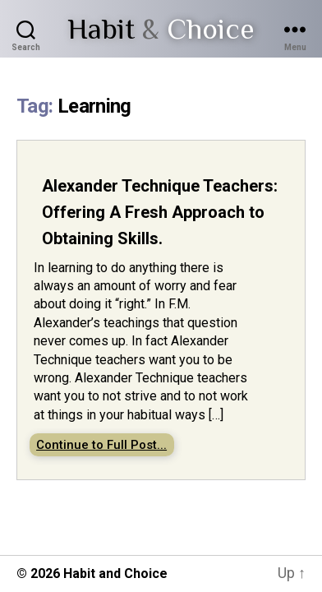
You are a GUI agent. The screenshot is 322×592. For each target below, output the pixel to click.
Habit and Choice (115, 573)
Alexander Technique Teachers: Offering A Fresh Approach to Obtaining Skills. (160, 212)
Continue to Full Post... (101, 444)
